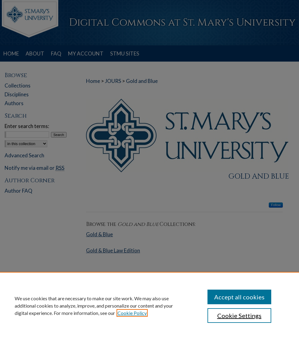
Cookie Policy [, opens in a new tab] (132, 313)
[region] (149, 305)
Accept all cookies (239, 297)
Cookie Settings (239, 315)
